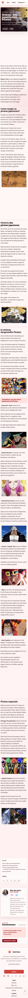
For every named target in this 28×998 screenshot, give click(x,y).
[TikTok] (19, 976)
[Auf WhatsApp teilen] (15, 880)
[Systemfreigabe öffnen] (3, 880)
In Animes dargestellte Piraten (10, 867)
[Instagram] (16, 976)
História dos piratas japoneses (10, 865)
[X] (12, 976)
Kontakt (14, 983)
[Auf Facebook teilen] (11, 880)
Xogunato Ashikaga (6, 157)
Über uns (14, 985)
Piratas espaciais (6, 871)
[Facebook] (8, 976)
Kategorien (21, 2)
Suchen (14, 972)
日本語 (11, 28)
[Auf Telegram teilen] (18, 880)
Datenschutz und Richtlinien (14, 988)
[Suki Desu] (3, 2)
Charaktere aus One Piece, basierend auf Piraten (14, 869)
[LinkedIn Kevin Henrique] (17, 895)
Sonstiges (5, 28)
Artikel (13, 2)
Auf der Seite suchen (14, 964)
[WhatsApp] (23, 976)
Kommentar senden (10, 940)
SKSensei (14, 996)
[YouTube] (4, 976)
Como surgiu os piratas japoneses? (11, 863)
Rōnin (19, 81)
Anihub (14, 990)
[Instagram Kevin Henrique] (12, 895)
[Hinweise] (25, 991)
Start (8, 2)
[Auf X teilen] (7, 880)
